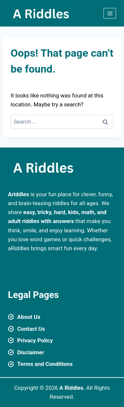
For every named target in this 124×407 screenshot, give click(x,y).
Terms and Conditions (45, 364)
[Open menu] (109, 13)
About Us (28, 317)
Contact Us (31, 328)
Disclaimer (30, 352)
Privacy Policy (35, 340)
